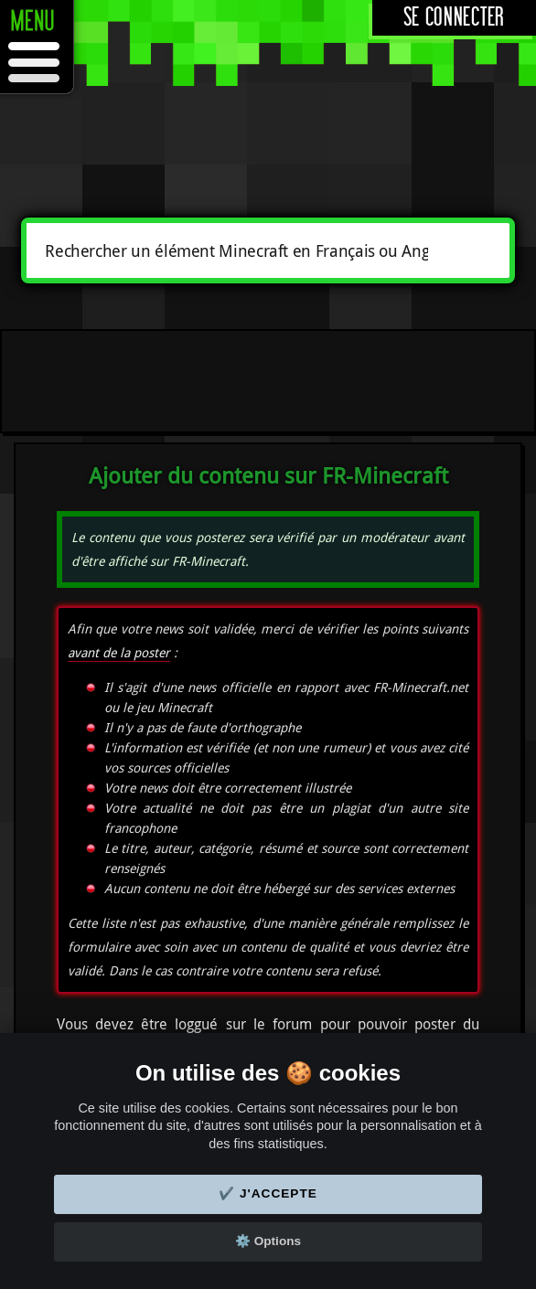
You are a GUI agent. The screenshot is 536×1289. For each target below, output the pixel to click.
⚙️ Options (268, 1241)
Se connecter (454, 18)
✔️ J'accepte (268, 1193)
